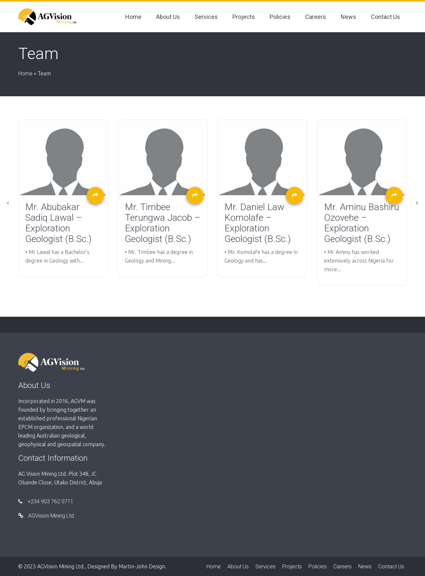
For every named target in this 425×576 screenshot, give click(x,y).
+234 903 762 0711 (45, 501)
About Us (168, 16)
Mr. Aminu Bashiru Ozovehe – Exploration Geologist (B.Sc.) (361, 223)
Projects (243, 16)
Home (133, 16)
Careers (315, 16)
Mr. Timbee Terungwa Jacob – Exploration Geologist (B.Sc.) (162, 223)
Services (206, 16)
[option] (63, 198)
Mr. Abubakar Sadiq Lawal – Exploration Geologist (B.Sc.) (58, 223)
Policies (280, 16)
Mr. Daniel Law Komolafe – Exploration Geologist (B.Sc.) (257, 223)
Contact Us (385, 16)
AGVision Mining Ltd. (46, 516)
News (348, 16)
